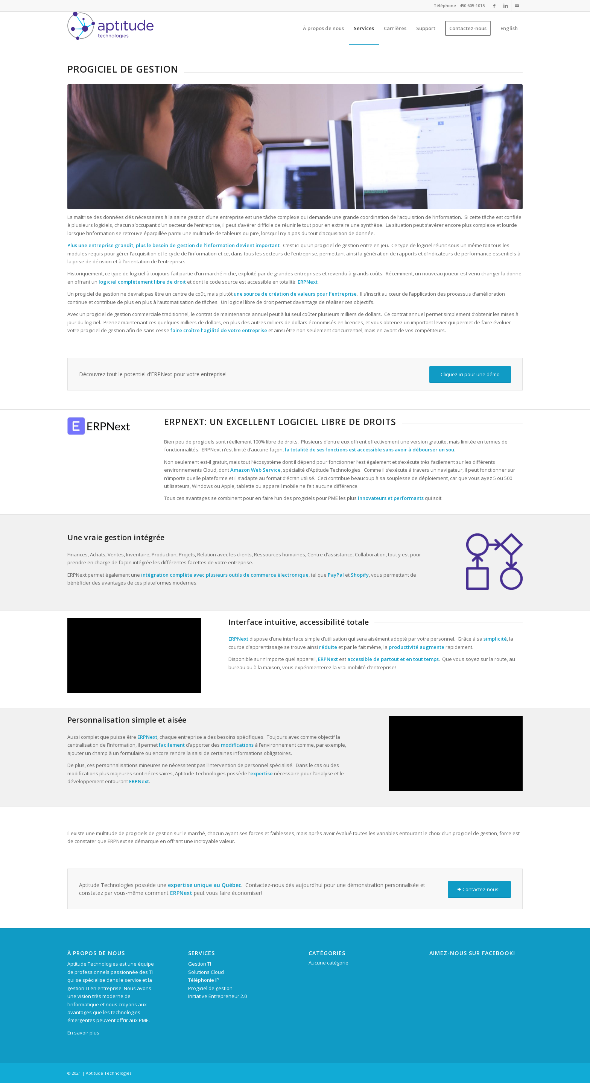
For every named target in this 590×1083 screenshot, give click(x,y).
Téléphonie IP (203, 980)
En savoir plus (83, 1032)
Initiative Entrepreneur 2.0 (217, 996)
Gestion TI (199, 963)
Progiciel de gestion (210, 988)
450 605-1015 (472, 5)
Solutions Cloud (206, 972)
